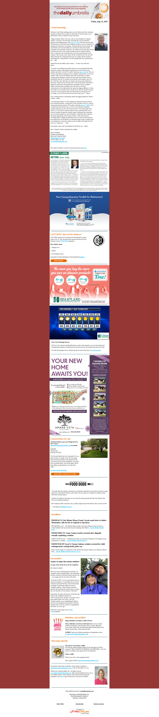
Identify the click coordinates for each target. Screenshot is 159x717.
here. (85, 148)
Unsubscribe (79, 704)
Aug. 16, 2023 (75, 42)
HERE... (82, 257)
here (62, 676)
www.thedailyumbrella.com (58, 141)
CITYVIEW (64, 241)
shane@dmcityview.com (57, 138)
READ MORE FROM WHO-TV (77, 540)
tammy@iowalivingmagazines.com (77, 634)
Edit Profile (60, 704)
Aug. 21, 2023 (83, 72)
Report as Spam (99, 704)
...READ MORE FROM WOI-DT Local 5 (68, 551)
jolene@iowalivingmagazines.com (60, 445)
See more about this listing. (58, 470)
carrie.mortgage (96, 350)
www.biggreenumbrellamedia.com (60, 673)
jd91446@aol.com (65, 507)
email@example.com (87, 691)
